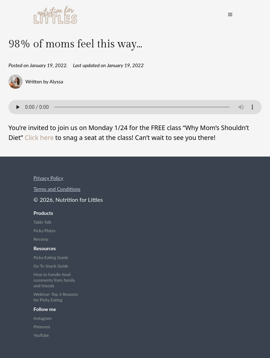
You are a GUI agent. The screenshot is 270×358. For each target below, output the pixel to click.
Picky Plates (44, 230)
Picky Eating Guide (50, 257)
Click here (39, 137)
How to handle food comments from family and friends (54, 280)
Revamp (40, 239)
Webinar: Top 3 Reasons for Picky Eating (55, 297)
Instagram (42, 318)
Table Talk (42, 222)
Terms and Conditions (56, 189)
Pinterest (41, 326)
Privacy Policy (48, 178)
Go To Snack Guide (50, 266)
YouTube (41, 335)
